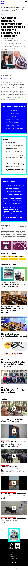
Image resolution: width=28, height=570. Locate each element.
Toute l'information (14, 558)
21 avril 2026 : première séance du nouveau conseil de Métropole (13, 310)
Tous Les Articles (10, 7)
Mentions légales (15, 568)
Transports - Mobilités (13, 256)
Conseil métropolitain (5, 306)
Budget (2, 332)
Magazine (12, 554)
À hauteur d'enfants (5, 417)
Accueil (3, 7)
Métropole (4, 256)
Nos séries (12, 556)
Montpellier (6, 77)
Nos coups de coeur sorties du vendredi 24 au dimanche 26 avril (13, 496)
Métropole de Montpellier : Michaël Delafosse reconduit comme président (13, 390)
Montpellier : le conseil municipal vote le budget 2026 (14, 335)
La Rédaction (24, 568)
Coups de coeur (13, 417)
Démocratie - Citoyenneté (6, 75)
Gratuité (21, 256)
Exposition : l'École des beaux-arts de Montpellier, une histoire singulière (13, 444)
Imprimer (11, 38)
